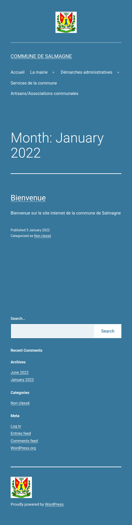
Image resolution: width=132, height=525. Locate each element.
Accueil (17, 72)
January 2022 (22, 379)
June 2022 (19, 372)
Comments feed (24, 441)
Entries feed (21, 433)
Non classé (42, 236)
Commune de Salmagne (41, 56)
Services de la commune (34, 83)
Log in (16, 426)
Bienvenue (28, 197)
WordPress (54, 504)
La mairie (39, 72)
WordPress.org (23, 448)
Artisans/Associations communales (44, 93)
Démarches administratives (86, 72)
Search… (18, 318)
